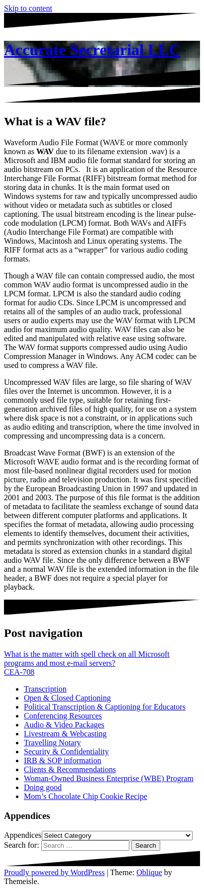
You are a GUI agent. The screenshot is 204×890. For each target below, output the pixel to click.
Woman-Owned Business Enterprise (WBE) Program (109, 778)
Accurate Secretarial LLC (92, 50)
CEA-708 (19, 672)
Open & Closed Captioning (67, 698)
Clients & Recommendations (70, 769)
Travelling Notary (52, 742)
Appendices (23, 835)
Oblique (149, 872)
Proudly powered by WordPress (54, 872)
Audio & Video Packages (64, 724)
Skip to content (28, 8)
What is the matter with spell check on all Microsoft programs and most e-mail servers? (87, 658)
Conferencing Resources (63, 716)
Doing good (43, 787)
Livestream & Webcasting (65, 733)
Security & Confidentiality (66, 751)
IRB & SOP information (62, 760)
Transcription (45, 689)
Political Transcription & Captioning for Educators (105, 707)
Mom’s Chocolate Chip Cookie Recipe (85, 796)
